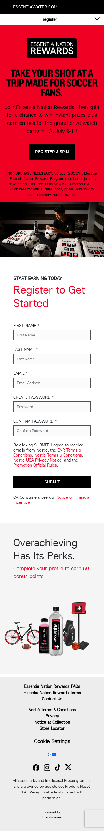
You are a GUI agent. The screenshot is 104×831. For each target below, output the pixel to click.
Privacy (52, 715)
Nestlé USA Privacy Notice (37, 460)
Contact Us (52, 698)
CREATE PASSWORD (33, 397)
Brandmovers (52, 817)
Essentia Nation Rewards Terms (52, 692)
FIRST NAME (26, 325)
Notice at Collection (52, 722)
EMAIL (20, 373)
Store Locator (52, 728)
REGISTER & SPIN (52, 151)
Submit (52, 482)
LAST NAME (25, 349)
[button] (49, 19)
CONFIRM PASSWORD (35, 421)
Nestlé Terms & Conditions (58, 455)
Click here (18, 189)
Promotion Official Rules (35, 465)
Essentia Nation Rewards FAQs (52, 686)
